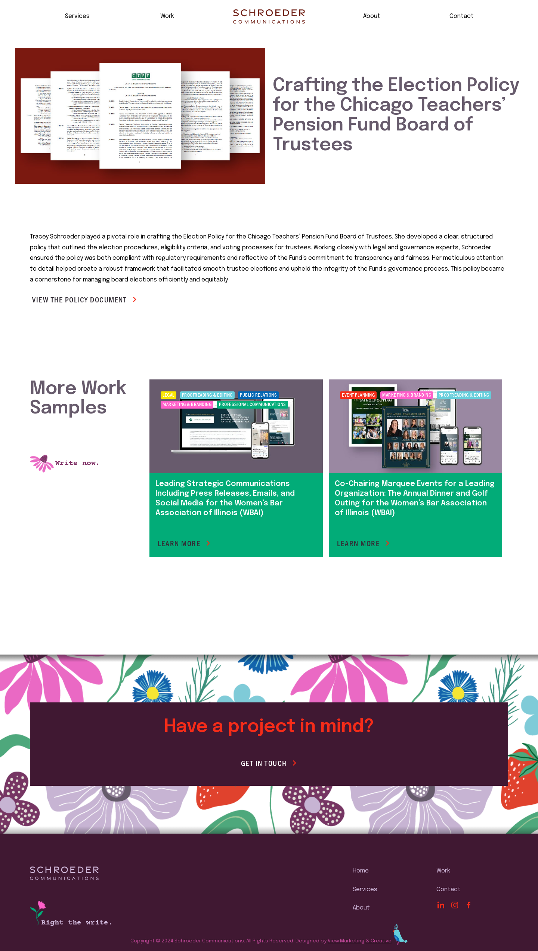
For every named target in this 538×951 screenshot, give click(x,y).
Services (77, 16)
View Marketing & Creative (360, 941)
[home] (269, 16)
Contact (461, 16)
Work (167, 16)
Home (361, 871)
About (371, 16)
